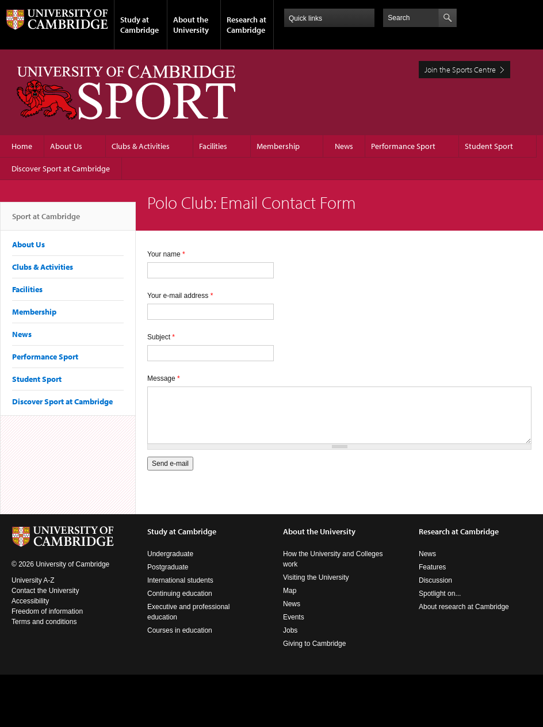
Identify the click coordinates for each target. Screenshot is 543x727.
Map (289, 591)
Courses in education (179, 630)
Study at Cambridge (139, 24)
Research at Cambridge (246, 24)
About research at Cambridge (464, 607)
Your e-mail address (180, 296)
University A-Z (33, 580)
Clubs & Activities (141, 146)
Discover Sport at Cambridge (61, 168)
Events (293, 617)
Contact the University (45, 591)
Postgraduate (167, 567)
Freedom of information (47, 611)
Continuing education (179, 594)
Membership (278, 146)
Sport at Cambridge (46, 221)
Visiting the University (316, 577)
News (344, 146)
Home (22, 146)
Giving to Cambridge (314, 644)
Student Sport (489, 146)
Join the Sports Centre (460, 69)
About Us (66, 146)
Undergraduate (170, 554)
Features (432, 567)
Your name (166, 254)
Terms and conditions (44, 622)
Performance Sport (403, 146)
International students (180, 580)
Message (163, 378)
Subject (161, 337)
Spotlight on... (440, 594)
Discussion (435, 580)
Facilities (213, 146)
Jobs (290, 630)
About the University (191, 24)
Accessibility (30, 601)
